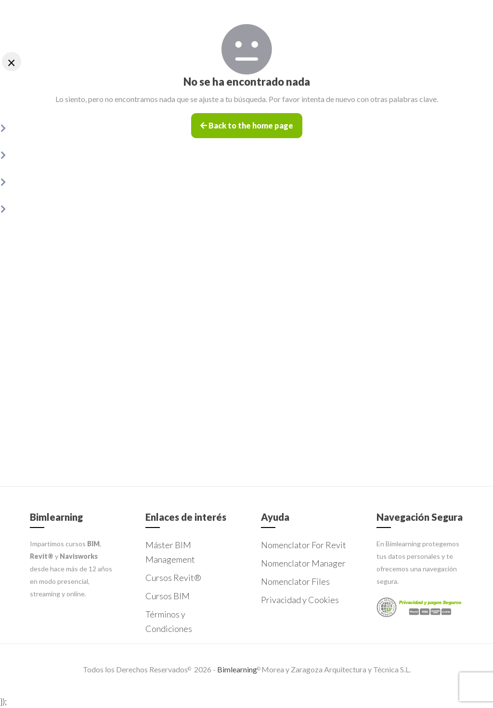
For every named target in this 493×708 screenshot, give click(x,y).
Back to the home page (246, 126)
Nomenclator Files (57, 180)
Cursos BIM (167, 596)
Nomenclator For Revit (303, 545)
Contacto (43, 234)
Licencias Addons (54, 207)
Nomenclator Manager (64, 153)
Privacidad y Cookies (300, 599)
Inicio (39, 99)
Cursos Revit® (173, 577)
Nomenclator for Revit (62, 126)
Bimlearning (236, 669)
